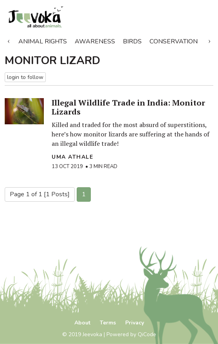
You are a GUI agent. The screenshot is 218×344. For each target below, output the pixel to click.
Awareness (95, 41)
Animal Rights (42, 41)
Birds (132, 41)
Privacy (134, 322)
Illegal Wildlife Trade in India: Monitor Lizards (128, 107)
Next (209, 40)
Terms (108, 322)
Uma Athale (72, 157)
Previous (9, 40)
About (82, 322)
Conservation (174, 41)
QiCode (147, 334)
